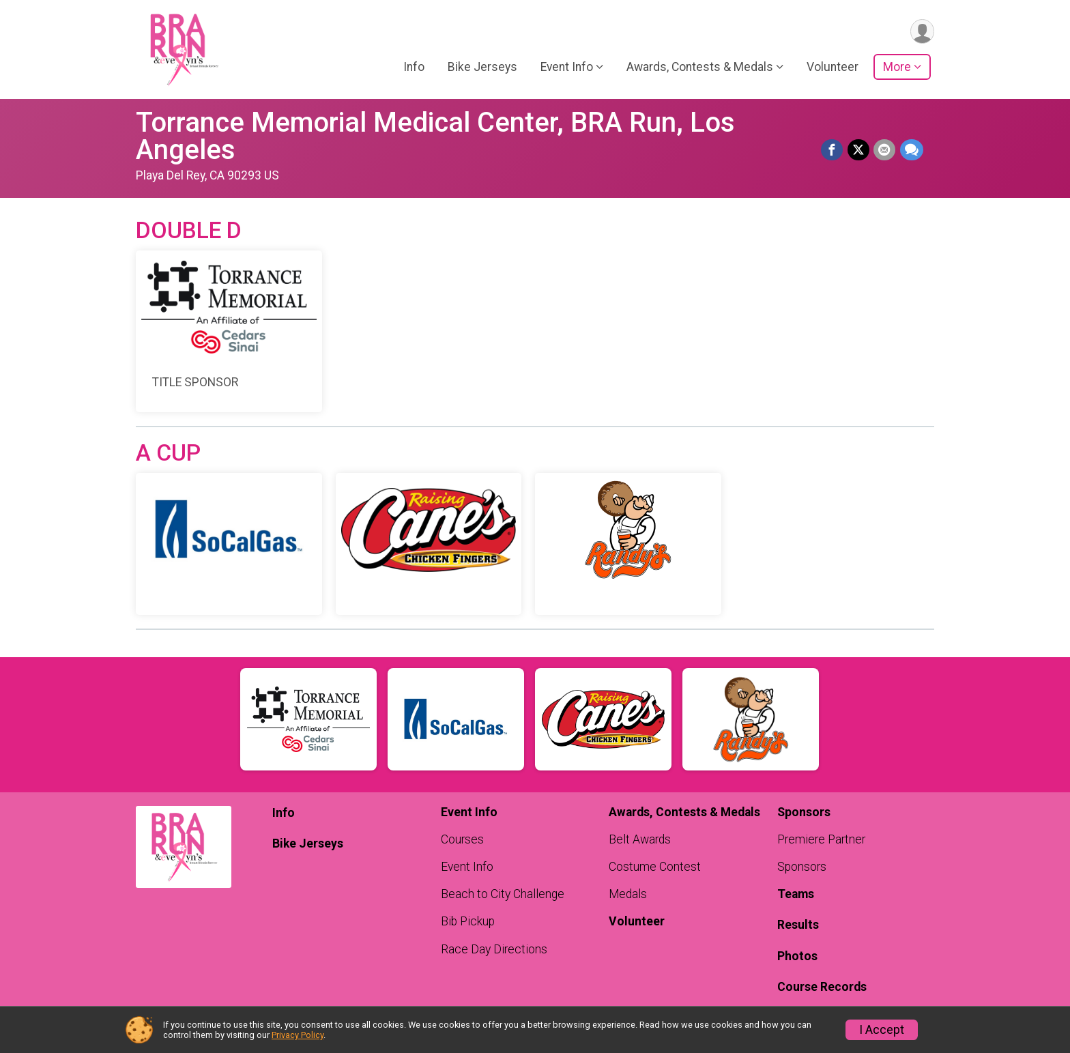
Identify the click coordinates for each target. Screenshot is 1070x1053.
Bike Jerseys (482, 67)
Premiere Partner (821, 839)
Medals (628, 894)
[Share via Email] (885, 150)
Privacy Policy (297, 1035)
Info (413, 67)
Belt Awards (640, 839)
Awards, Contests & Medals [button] (699, 67)
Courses (462, 839)
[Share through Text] (911, 150)
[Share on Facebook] (833, 150)
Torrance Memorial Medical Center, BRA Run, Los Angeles (435, 136)
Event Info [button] (566, 67)
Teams (795, 894)
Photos (797, 956)
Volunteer (832, 67)
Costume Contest (655, 867)
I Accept (881, 1030)
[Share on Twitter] (859, 150)
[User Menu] (921, 31)
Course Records (822, 987)
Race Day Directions (494, 949)
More (897, 67)
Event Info (467, 867)
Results (798, 925)
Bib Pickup (468, 921)
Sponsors (801, 867)
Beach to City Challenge (502, 894)
